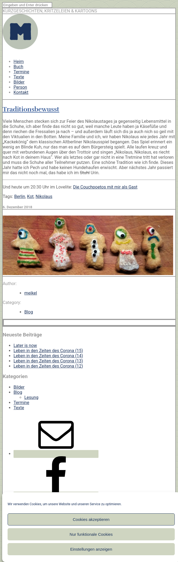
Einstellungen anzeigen (91, 549)
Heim (19, 61)
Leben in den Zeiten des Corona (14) (48, 355)
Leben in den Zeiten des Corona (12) (48, 366)
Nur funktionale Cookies (91, 534)
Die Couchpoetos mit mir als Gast (105, 187)
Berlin (19, 196)
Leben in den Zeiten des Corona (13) (48, 360)
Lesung (31, 397)
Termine (21, 71)
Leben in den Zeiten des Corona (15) (48, 350)
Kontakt (21, 92)
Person (20, 87)
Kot (30, 196)
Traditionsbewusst (31, 109)
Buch (18, 66)
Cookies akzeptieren (91, 519)
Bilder (19, 82)
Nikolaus (43, 196)
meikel (30, 293)
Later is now (25, 345)
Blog (28, 312)
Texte (19, 77)
